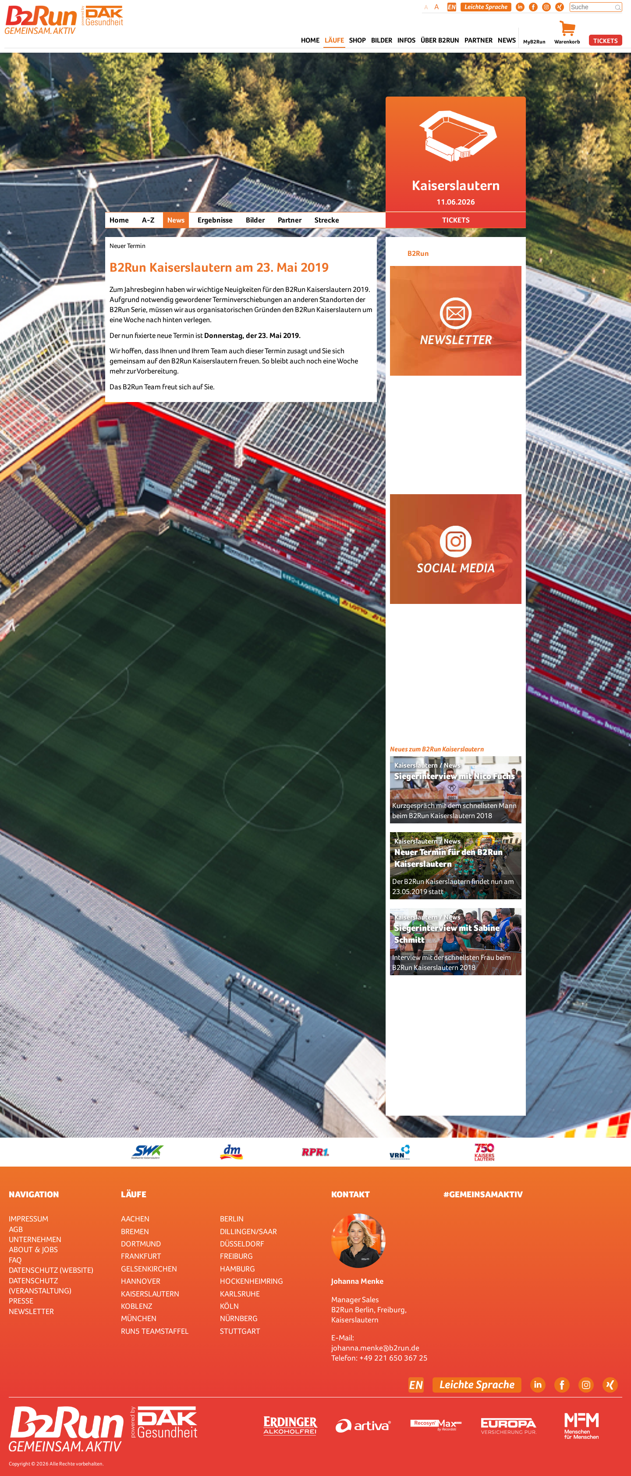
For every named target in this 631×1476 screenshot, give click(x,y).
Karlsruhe (240, 1293)
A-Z (148, 220)
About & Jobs (33, 1249)
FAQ (15, 1259)
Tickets (605, 40)
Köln (229, 1306)
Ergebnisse (215, 220)
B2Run (418, 253)
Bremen (135, 1231)
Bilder (381, 40)
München (138, 1318)
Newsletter (31, 1311)
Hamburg (237, 1268)
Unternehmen (35, 1239)
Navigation (34, 1194)
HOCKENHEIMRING (251, 1281)
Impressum (28, 1218)
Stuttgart (240, 1331)
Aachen (135, 1218)
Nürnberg (239, 1318)
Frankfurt (141, 1256)
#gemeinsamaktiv (483, 1194)
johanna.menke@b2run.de (375, 1347)
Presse (21, 1300)
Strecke (327, 220)
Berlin (232, 1218)
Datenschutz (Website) (51, 1270)
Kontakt (350, 1194)
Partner (289, 220)
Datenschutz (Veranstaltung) (40, 1285)
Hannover (140, 1281)
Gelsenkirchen (149, 1268)
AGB (16, 1229)
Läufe (133, 1194)
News (507, 40)
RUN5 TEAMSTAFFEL (155, 1331)
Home (310, 40)
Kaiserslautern (150, 1293)
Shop (357, 40)
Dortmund (141, 1243)
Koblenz (136, 1306)
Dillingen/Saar (248, 1231)
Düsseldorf (242, 1243)
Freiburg (236, 1256)
